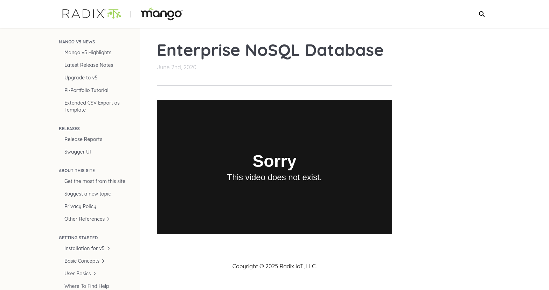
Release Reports (83, 139)
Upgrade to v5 (81, 78)
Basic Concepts (84, 261)
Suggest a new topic (87, 194)
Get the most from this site (94, 181)
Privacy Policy (80, 206)
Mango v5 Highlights (87, 52)
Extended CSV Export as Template (92, 106)
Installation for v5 (87, 248)
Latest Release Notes (88, 65)
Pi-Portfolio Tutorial (86, 90)
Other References (87, 219)
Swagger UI (77, 152)
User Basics (80, 273)
